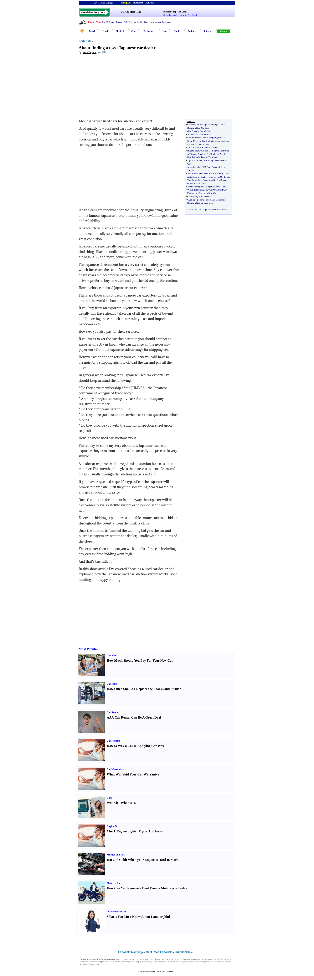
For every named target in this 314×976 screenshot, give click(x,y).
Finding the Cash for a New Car (202, 193)
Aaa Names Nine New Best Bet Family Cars (207, 173)
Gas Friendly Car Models (199, 131)
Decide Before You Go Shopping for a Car (206, 137)
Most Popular (88, 649)
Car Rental (113, 712)
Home (165, 31)
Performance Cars (116, 911)
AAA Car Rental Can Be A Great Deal (134, 717)
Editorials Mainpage (131, 952)
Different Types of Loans (175, 11)
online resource (143, 959)
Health (105, 31)
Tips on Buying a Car (213, 124)
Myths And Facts (150, 831)
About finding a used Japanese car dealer (117, 47)
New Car (111, 655)
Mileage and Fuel (116, 854)
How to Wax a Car (120, 746)
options (197, 959)
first (170, 959)
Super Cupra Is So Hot (197, 147)
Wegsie (190, 170)
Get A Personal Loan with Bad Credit (180, 15)
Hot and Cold (116, 860)
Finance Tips (94, 22)
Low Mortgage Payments (159, 22)
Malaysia (149, 2)
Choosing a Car (194, 124)
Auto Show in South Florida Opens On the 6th (208, 177)
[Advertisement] (113, 87)
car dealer (220, 962)
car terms (163, 962)
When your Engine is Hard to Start (153, 860)
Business (191, 31)
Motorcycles (113, 883)
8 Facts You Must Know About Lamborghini (138, 916)
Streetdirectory (149, 971)
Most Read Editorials (159, 952)
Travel (92, 31)
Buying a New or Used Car (199, 203)
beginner (125, 959)
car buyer (132, 959)
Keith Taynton (89, 52)
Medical (120, 31)
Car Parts (112, 683)
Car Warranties (115, 769)
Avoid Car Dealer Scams (198, 134)
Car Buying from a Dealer (199, 196)
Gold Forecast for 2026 (134, 22)
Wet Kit (112, 803)
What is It (128, 803)
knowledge (84, 964)
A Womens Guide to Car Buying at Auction (207, 154)
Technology (149, 31)
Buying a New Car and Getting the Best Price (208, 150)
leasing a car (223, 959)
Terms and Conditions (164, 971)
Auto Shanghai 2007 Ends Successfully (205, 167)
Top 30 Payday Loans (112, 22)
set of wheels (177, 959)
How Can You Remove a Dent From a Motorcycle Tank (146, 888)
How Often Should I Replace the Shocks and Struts (143, 689)
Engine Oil (112, 826)
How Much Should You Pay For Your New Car (140, 660)
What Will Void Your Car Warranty (132, 774)
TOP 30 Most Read (131, 11)
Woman (223, 31)
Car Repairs (113, 740)
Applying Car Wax (150, 746)
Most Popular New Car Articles (211, 209)
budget (207, 959)
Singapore (125, 2)
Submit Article (184, 952)
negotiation (206, 962)
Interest (207, 31)
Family (177, 31)
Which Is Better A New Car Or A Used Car (207, 189)
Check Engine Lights (122, 831)
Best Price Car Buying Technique (202, 157)
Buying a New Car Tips (198, 128)
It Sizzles (213, 147)
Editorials (85, 41)
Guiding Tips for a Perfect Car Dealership (206, 199)
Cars (133, 31)
